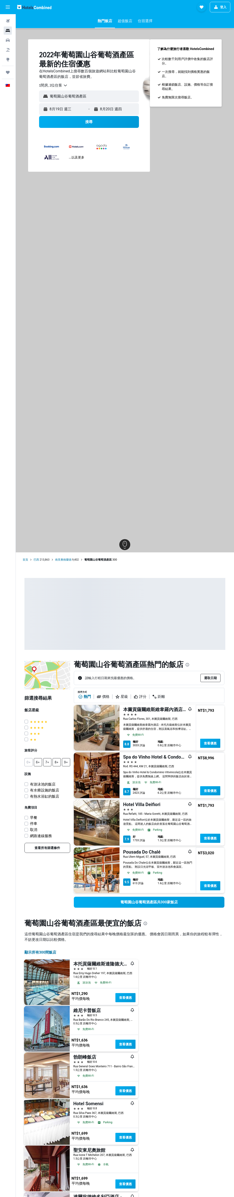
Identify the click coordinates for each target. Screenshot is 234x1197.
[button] (8, 7)
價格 (103, 696)
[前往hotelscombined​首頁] (34, 7)
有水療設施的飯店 (44, 790)
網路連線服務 (41, 836)
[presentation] (187, 665)
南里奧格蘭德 (63, 559)
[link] (47, 848)
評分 (140, 696)
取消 (33, 830)
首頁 (25, 559)
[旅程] (8, 72)
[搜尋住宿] (8, 30)
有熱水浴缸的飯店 (44, 796)
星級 (121, 696)
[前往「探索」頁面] (8, 59)
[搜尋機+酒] (8, 49)
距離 (158, 696)
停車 (33, 823)
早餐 (33, 817)
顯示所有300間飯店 (40, 952)
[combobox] (53, 85)
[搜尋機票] (8, 21)
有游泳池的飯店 (43, 784)
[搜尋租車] (8, 40)
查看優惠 (210, 743)
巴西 (36, 559)
